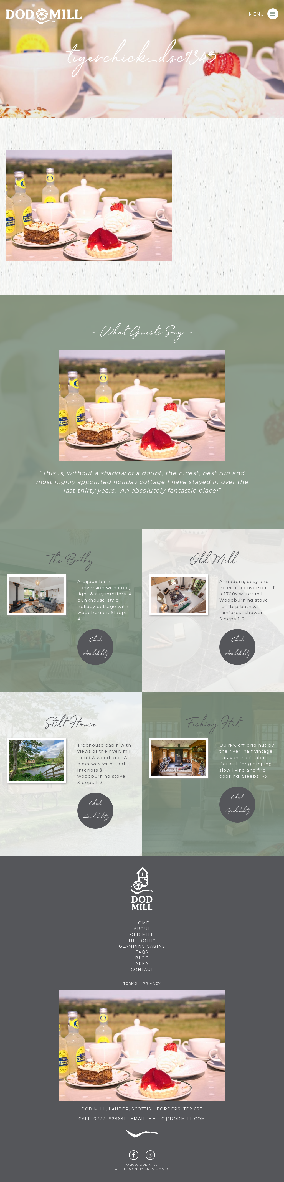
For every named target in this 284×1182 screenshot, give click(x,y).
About (142, 928)
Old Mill (142, 934)
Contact (142, 969)
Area (141, 963)
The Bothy (142, 940)
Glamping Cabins (142, 946)
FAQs (142, 952)
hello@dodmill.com (177, 1118)
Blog (142, 957)
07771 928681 (109, 1118)
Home (142, 922)
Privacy (152, 983)
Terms (130, 983)
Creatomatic (157, 1169)
